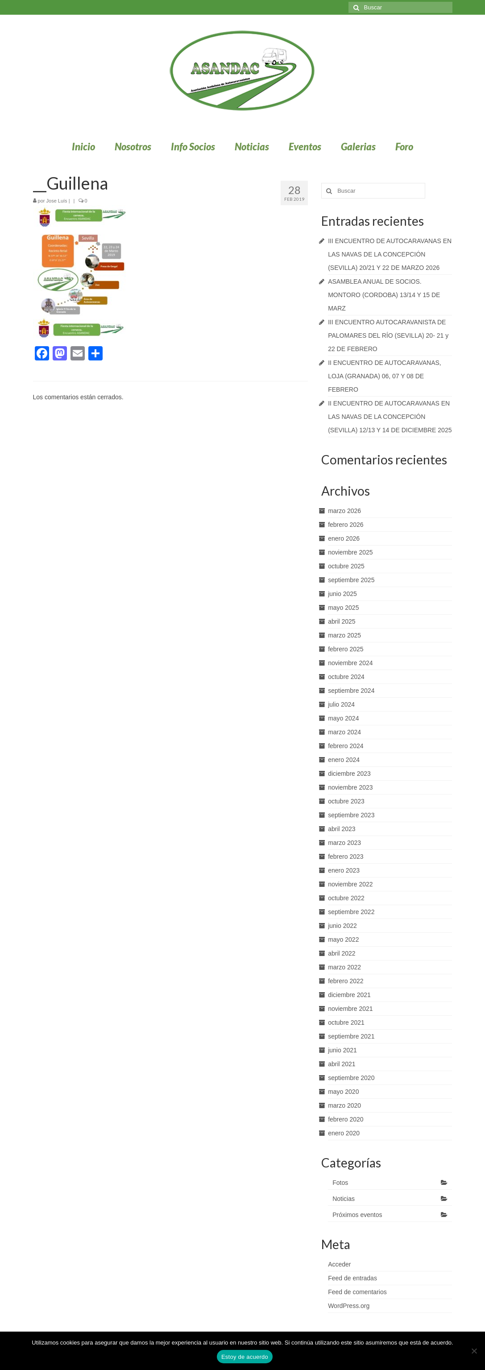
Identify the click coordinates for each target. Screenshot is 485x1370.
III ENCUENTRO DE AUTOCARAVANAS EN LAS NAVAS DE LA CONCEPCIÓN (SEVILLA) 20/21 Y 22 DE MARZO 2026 (390, 254)
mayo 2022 (343, 939)
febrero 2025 (345, 649)
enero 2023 (344, 870)
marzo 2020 (344, 1105)
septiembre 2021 (351, 1036)
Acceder (339, 1264)
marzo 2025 (344, 635)
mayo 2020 (343, 1091)
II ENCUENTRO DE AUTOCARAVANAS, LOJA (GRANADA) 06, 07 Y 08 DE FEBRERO (384, 376)
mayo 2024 (343, 718)
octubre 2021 (346, 1022)
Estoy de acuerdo (244, 1356)
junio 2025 (342, 593)
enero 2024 (344, 759)
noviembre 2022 (350, 884)
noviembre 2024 (350, 662)
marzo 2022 (344, 967)
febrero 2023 (345, 856)
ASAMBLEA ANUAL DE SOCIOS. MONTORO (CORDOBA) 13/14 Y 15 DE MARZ (384, 295)
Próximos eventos (357, 1214)
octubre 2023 (346, 801)
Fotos (340, 1182)
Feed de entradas (352, 1278)
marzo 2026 (344, 510)
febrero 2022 (345, 981)
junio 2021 (342, 1050)
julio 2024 (341, 704)
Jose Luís (56, 200)
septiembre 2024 (351, 690)
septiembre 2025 (351, 580)
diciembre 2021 (349, 994)
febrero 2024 (345, 745)
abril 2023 (342, 828)
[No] (473, 1350)
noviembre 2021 (350, 1008)
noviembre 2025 (350, 552)
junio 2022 (342, 925)
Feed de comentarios (357, 1291)
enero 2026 (344, 538)
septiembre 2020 (351, 1077)
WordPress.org (348, 1305)
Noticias (343, 1198)
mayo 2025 (343, 607)
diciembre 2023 (349, 773)
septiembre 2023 (351, 815)
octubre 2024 (346, 676)
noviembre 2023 (350, 787)
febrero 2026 (345, 524)
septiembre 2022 (351, 911)
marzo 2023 (344, 842)
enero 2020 (344, 1133)
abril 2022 (342, 953)
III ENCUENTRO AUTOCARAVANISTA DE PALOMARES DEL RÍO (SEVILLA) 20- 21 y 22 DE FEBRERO (388, 335)
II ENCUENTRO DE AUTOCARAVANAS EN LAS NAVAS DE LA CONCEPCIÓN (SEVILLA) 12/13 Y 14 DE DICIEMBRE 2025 (390, 417)
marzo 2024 (344, 732)
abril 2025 (342, 621)
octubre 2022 (346, 898)
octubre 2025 (346, 566)
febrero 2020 (345, 1119)
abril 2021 (342, 1064)
